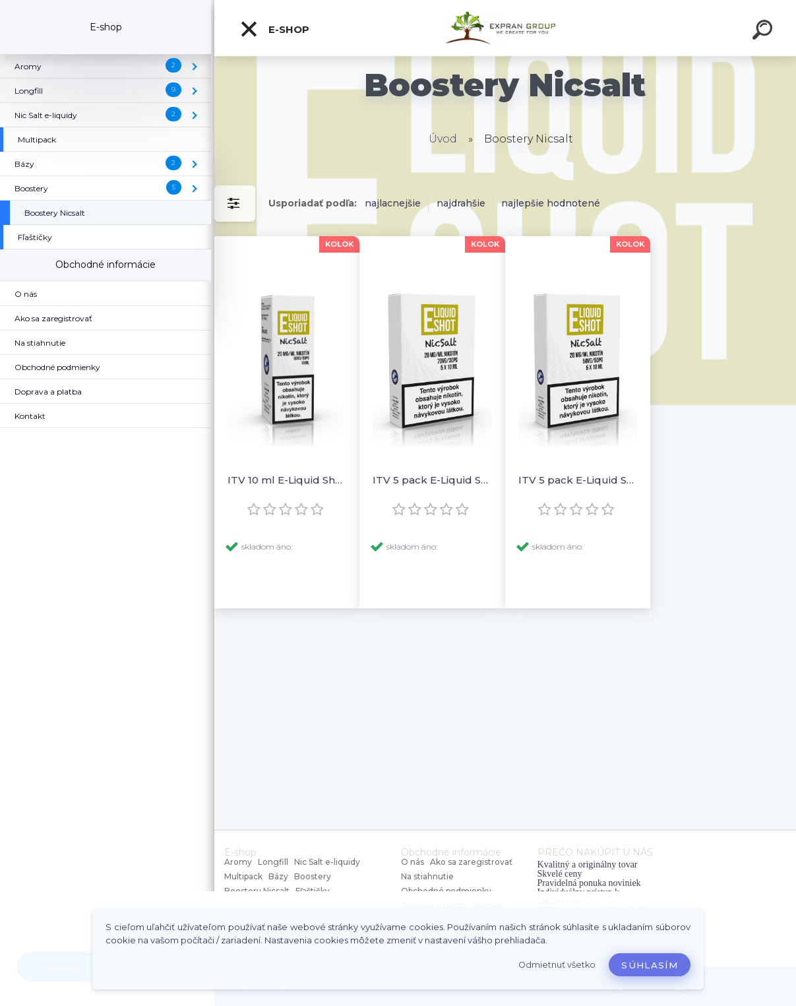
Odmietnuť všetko (557, 965)
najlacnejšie (393, 203)
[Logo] (505, 28)
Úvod (443, 139)
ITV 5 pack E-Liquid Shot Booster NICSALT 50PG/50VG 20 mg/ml (577, 480)
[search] (764, 31)
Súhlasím (649, 965)
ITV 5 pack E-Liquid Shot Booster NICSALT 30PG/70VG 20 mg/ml (432, 480)
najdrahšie (461, 203)
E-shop (274, 29)
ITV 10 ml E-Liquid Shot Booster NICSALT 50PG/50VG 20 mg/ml (287, 480)
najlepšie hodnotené (550, 203)
